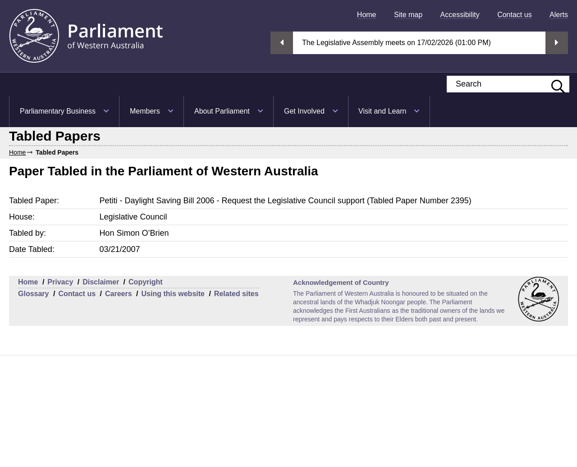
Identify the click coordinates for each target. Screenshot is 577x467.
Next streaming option (556, 43)
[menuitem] (366, 14)
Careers (118, 294)
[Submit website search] (553, 84)
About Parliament (222, 111)
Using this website (172, 294)
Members (145, 111)
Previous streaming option (281, 43)
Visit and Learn (382, 111)
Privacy (60, 282)
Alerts (559, 14)
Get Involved (304, 111)
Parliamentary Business (58, 111)
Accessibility (460, 14)
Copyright (145, 282)
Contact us (514, 14)
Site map (408, 14)
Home (366, 14)
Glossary (33, 294)
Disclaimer (100, 282)
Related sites (236, 294)
